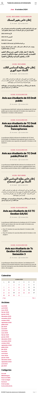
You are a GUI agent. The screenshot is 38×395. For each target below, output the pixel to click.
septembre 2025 (6, 322)
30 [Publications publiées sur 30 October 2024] (14, 295)
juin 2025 (4, 326)
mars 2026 (4, 310)
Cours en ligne (5, 379)
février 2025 (5, 335)
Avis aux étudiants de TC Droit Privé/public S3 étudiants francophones (19, 126)
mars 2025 (4, 333)
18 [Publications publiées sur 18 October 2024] (24, 290)
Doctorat (4, 382)
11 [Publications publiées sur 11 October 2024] (23, 287)
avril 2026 (4, 308)
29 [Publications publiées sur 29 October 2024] (9, 295)
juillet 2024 (4, 347)
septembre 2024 (6, 345)
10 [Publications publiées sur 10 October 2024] (19, 287)
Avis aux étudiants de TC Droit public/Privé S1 (19, 155)
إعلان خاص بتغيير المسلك (19, 19)
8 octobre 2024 (24, 23)
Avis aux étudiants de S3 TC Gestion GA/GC (19, 212)
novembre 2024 (6, 341)
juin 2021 (4, 366)
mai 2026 (4, 306)
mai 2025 (4, 328)
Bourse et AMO (5, 377)
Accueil (8, 16)
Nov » (34, 298)
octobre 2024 (5, 343)
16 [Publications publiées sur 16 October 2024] (14, 290)
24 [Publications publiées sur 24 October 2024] (19, 292)
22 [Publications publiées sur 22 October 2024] (9, 292)
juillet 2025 (4, 324)
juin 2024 (4, 349)
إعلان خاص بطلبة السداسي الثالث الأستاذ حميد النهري (19, 69)
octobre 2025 (5, 320)
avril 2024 (4, 353)
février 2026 (5, 312)
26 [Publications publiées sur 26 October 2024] (29, 292)
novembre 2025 (6, 318)
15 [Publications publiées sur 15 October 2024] (8, 290)
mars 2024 (4, 355)
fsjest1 (15, 23)
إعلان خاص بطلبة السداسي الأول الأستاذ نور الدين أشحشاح (19, 180)
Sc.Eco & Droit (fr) (26, 16)
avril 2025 (4, 330)
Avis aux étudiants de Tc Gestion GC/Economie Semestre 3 (19, 251)
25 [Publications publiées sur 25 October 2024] (24, 292)
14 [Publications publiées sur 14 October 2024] (3, 290)
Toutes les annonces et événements (19, 3)
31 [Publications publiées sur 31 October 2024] (19, 295)
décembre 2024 (6, 339)
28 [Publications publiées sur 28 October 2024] (4, 295)
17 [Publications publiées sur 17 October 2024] (19, 290)
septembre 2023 (6, 361)
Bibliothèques (5, 375)
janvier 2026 (5, 314)
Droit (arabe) (16, 16)
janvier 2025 (5, 337)
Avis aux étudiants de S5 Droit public (19, 99)
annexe (15, 104)
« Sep (4, 298)
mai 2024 (4, 351)
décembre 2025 (6, 316)
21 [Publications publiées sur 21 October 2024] (3, 292)
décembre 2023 (6, 359)
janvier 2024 (5, 357)
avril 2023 (4, 364)
